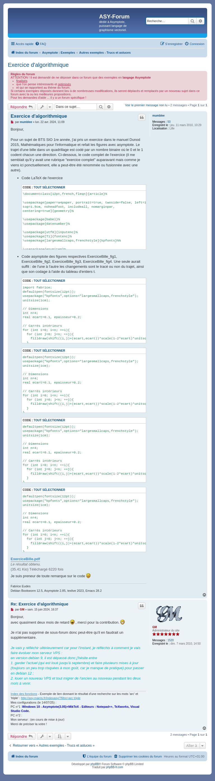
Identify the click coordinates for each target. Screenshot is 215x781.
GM (154, 627)
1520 (170, 640)
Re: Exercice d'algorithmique (39, 604)
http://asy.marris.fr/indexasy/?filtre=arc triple (50, 698)
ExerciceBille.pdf (25, 559)
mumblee (158, 115)
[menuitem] (40, 44)
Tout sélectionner (49, 187)
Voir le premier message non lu (146, 105)
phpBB (94, 764)
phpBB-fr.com (114, 767)
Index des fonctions (24, 693)
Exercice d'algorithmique (38, 65)
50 (168, 121)
